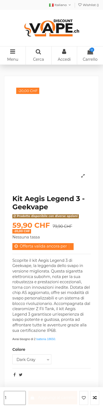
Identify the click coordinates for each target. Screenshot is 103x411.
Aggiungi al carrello (52, 397)
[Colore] (31, 359)
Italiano (60, 5)
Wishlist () (88, 5)
